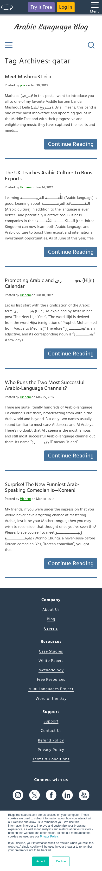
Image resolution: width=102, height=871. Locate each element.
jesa (23, 85)
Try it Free (41, 7)
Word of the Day (51, 699)
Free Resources (51, 679)
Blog (51, 619)
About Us (51, 610)
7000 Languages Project (51, 689)
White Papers (51, 661)
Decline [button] (61, 861)
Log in (65, 7)
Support (51, 721)
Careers (51, 628)
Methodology (51, 670)
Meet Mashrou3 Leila (28, 76)
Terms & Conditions (51, 759)
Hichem (25, 187)
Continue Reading (71, 144)
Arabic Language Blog (51, 27)
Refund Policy (51, 740)
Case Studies (51, 651)
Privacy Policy (49, 836)
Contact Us (51, 731)
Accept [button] (40, 861)
